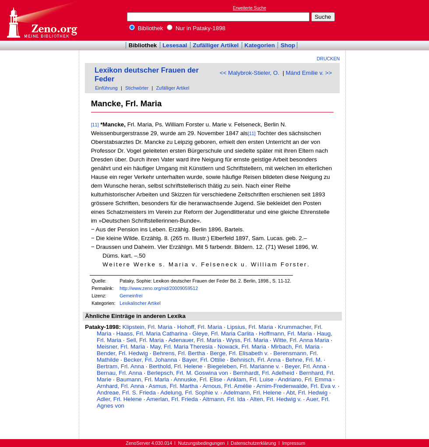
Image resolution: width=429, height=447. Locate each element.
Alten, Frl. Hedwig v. (276, 399)
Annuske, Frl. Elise (198, 379)
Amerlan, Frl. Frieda (172, 399)
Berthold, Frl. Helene (175, 366)
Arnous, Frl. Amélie (227, 386)
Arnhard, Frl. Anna (120, 386)
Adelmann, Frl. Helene (252, 392)
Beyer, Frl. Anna (305, 366)
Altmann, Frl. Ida (223, 399)
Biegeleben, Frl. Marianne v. (243, 366)
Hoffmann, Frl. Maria (285, 333)
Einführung (106, 88)
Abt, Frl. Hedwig (306, 392)
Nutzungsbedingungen (201, 443)
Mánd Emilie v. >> (309, 73)
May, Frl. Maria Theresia (181, 346)
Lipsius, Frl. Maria (250, 327)
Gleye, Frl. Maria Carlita (223, 333)
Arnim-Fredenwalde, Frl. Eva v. (296, 386)
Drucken (328, 58)
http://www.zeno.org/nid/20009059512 (159, 288)
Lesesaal (174, 45)
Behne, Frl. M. (303, 359)
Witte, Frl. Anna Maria (301, 340)
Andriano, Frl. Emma (304, 379)
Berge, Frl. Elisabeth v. (239, 353)
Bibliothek (146, 28)
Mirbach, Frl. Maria (295, 346)
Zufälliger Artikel (216, 45)
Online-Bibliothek (41, 20)
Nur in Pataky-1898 (196, 28)
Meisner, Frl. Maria (121, 346)
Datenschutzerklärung (253, 443)
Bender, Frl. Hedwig (122, 353)
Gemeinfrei (131, 295)
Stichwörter (136, 88)
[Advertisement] (40, 75)
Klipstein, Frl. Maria (147, 327)
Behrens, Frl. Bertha (179, 353)
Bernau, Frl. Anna (119, 373)
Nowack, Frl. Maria (242, 346)
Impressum (293, 443)
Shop (288, 45)
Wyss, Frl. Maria (247, 340)
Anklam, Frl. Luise (250, 379)
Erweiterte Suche (249, 8)
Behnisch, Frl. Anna (255, 359)
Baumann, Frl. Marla (142, 379)
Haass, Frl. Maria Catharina (151, 333)
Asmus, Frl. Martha (173, 386)
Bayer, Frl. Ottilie (203, 359)
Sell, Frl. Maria (145, 340)
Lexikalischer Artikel (140, 303)
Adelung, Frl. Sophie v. (189, 392)
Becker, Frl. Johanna (150, 359)
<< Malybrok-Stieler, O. (249, 73)
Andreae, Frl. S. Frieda (126, 392)
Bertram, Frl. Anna (120, 366)
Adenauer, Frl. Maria (195, 340)
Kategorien (259, 45)
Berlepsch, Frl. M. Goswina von (187, 373)
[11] (95, 124)
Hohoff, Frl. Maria (199, 327)
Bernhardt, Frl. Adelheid (263, 373)
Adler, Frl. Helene (119, 399)
